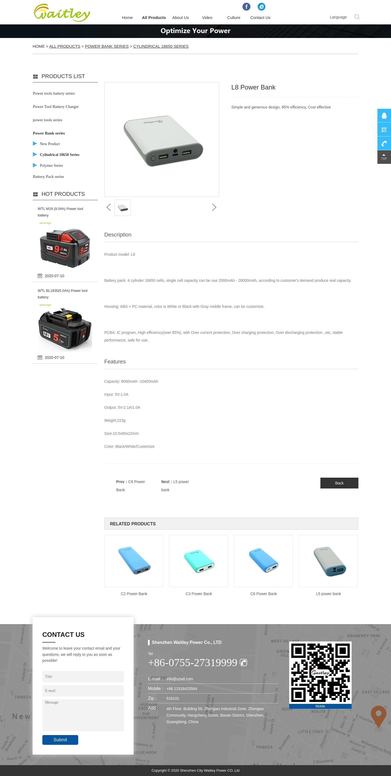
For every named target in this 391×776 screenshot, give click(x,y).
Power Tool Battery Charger (56, 106)
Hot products (63, 194)
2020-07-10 (54, 276)
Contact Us (260, 17)
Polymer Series (51, 166)
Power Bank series (107, 46)
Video (207, 17)
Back (339, 483)
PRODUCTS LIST (63, 76)
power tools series (47, 120)
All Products (154, 17)
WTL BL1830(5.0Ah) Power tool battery (62, 294)
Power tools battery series (54, 93)
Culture (233, 17)
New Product (50, 144)
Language (338, 17)
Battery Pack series (48, 176)
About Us (180, 17)
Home (127, 17)
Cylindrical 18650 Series (161, 46)
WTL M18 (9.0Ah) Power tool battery (60, 212)
